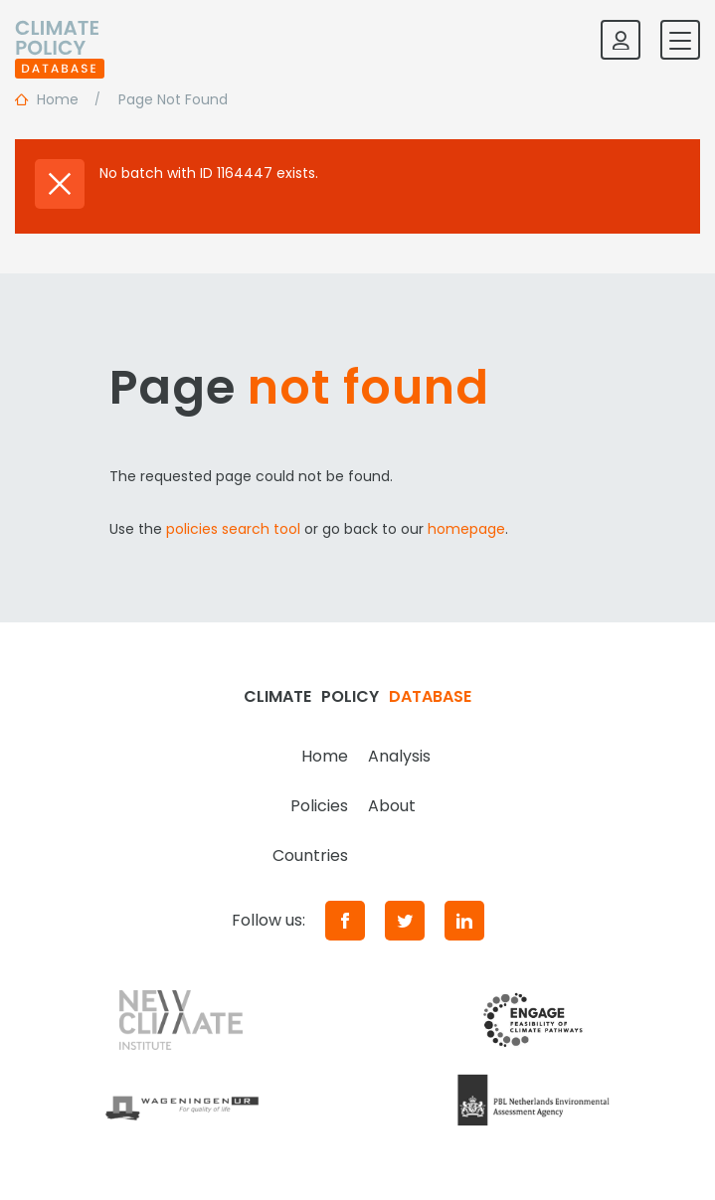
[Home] (59, 40)
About (392, 805)
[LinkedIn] (464, 921)
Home (324, 756)
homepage (466, 529)
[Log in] (620, 40)
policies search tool (233, 529)
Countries (310, 855)
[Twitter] (405, 921)
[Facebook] (345, 921)
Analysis (399, 756)
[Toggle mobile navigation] (680, 40)
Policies (319, 805)
